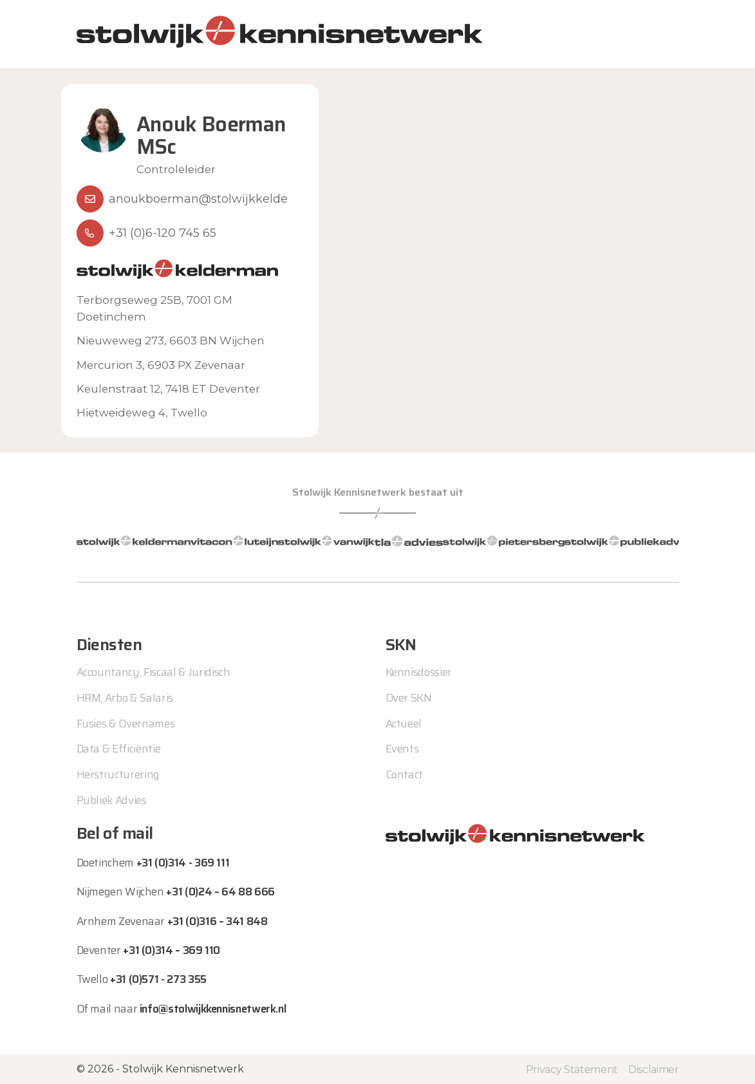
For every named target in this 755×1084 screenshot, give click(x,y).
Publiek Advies (112, 800)
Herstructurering (118, 774)
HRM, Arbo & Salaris (125, 697)
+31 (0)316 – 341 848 (217, 921)
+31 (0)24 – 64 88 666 (220, 891)
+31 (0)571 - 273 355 (158, 979)
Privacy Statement (572, 1069)
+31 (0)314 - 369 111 (183, 862)
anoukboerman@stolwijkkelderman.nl (220, 199)
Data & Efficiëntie (119, 748)
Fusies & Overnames (126, 723)
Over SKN (409, 697)
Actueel (404, 723)
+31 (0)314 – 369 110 (171, 950)
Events (402, 748)
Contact (405, 774)
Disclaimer (653, 1069)
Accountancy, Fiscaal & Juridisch (153, 672)
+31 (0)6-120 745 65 (162, 233)
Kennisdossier (419, 672)
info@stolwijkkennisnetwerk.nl (213, 1008)
